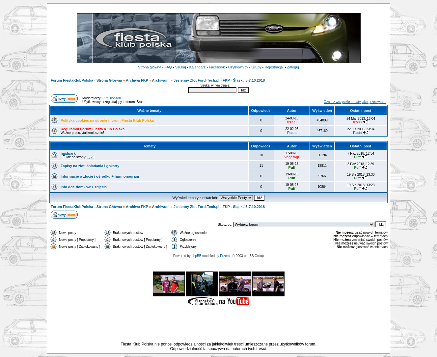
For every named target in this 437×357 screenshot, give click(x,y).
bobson (115, 98)
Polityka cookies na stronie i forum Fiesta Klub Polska (107, 120)
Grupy (256, 67)
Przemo (225, 256)
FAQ (168, 67)
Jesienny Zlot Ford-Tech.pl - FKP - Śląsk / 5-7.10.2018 (219, 80)
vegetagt (292, 157)
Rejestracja (274, 67)
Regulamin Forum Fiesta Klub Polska (92, 129)
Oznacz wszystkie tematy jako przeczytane (355, 102)
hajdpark (68, 153)
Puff (105, 98)
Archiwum (161, 80)
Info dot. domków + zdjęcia (84, 187)
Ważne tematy (149, 111)
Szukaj (180, 67)
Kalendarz (197, 67)
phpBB (196, 256)
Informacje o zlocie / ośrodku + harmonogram (100, 176)
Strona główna (149, 67)
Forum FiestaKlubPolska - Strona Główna (86, 80)
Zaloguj (293, 67)
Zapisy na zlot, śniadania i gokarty (90, 166)
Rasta (292, 133)
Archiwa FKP (137, 80)
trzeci (292, 122)
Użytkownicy (238, 67)
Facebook (217, 67)
